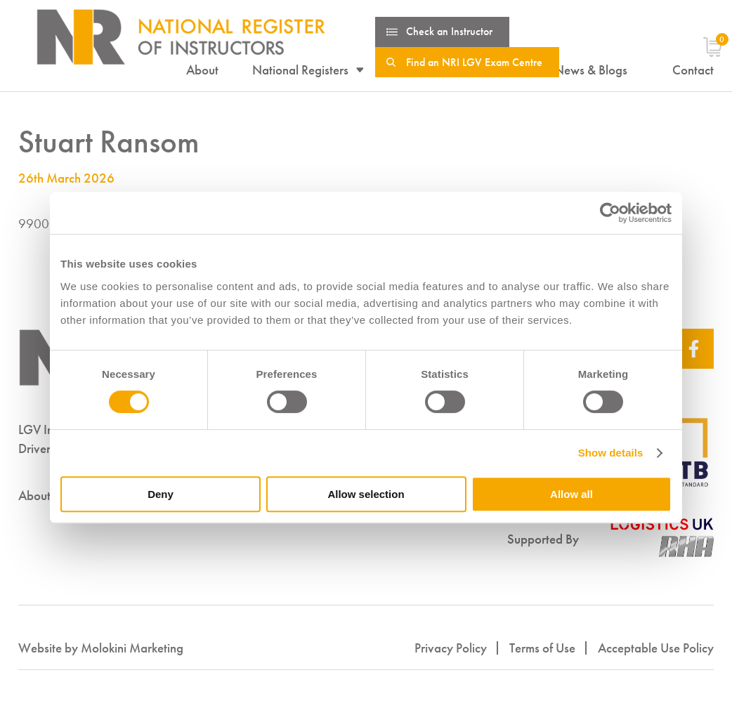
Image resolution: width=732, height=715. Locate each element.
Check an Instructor (449, 31)
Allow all (571, 494)
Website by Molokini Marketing (100, 648)
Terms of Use (542, 648)
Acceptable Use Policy (656, 648)
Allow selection (365, 494)
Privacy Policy (450, 648)
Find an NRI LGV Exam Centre (474, 62)
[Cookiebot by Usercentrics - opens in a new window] (610, 212)
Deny (161, 494)
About (202, 70)
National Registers (300, 70)
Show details (610, 453)
